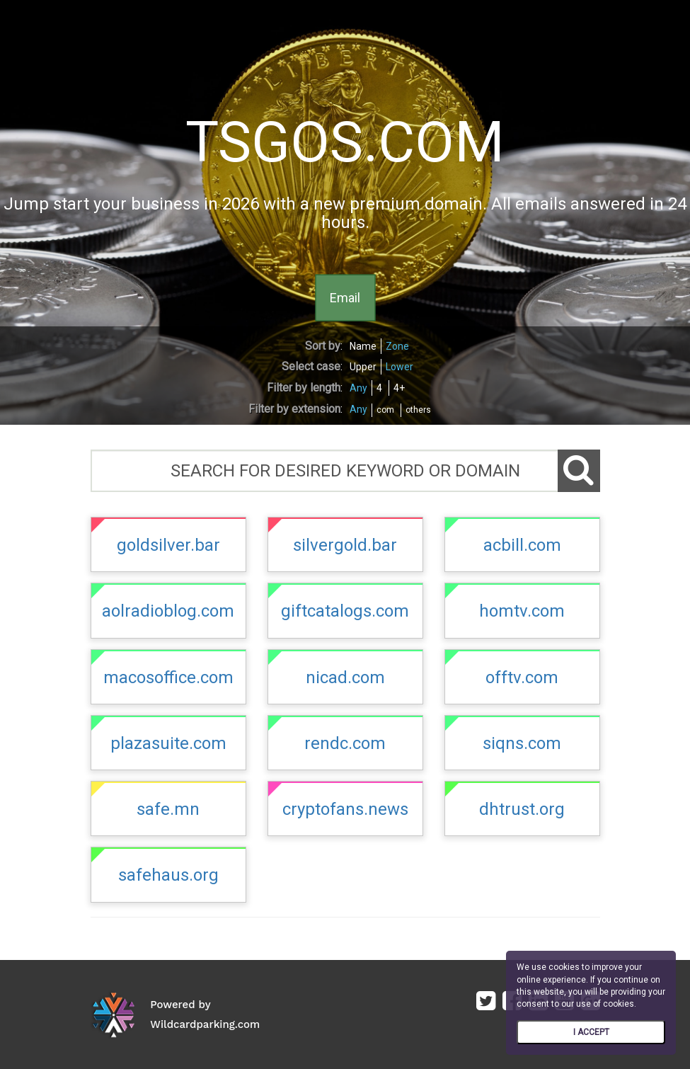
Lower (399, 366)
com (385, 410)
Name (363, 346)
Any (358, 388)
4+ (399, 388)
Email (345, 297)
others (418, 410)
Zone (397, 346)
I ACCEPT (591, 1032)
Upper (363, 366)
